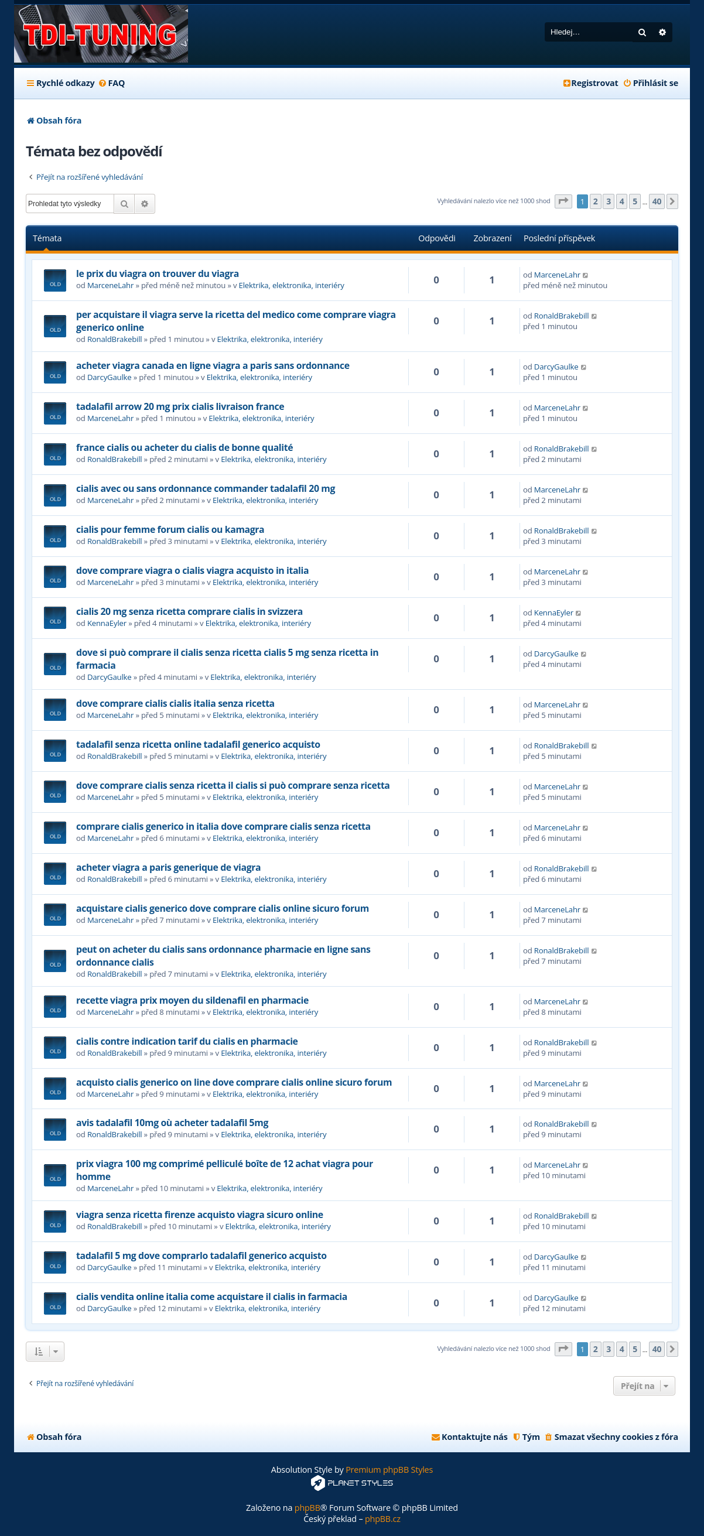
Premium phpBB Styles (389, 1469)
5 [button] (635, 201)
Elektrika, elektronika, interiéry (291, 285)
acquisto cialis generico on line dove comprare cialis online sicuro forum (234, 1082)
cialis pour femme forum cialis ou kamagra (170, 529)
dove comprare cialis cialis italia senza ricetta (175, 703)
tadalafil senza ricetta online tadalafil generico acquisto (198, 744)
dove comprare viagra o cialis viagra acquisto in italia (192, 570)
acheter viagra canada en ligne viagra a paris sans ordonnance (213, 365)
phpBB (307, 1507)
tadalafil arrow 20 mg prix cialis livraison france (180, 406)
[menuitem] (111, 83)
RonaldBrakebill (114, 339)
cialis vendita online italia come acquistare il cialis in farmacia (211, 1296)
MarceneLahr (110, 285)
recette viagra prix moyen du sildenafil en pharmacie (192, 1000)
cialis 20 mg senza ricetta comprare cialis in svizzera (189, 611)
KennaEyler (107, 623)
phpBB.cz (383, 1518)
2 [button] (595, 201)
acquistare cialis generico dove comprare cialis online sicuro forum (222, 908)
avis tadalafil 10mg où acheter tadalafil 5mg (172, 1122)
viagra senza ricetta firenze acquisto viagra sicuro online (199, 1214)
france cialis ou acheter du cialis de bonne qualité (184, 447)
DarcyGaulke (109, 377)
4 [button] (622, 201)
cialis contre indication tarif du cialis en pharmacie (187, 1041)
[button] (563, 201)
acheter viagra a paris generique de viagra (168, 867)
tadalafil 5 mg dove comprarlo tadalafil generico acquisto (201, 1255)
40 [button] (657, 201)
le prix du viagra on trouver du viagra (157, 273)
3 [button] (608, 201)
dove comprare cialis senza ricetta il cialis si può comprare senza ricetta (232, 785)
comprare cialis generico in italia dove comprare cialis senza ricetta (223, 826)
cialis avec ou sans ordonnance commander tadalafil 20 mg (205, 488)
